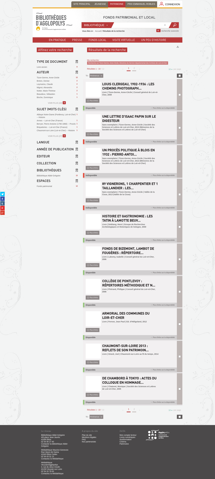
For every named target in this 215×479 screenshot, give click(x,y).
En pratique (57, 40)
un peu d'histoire (153, 40)
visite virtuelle (123, 40)
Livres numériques (127, 437)
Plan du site (87, 435)
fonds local (97, 40)
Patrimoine (124, 444)
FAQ (84, 439)
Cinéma (123, 442)
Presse (77, 40)
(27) (57, 135)
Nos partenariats (89, 442)
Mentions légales (89, 437)
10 (170, 69)
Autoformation (125, 439)
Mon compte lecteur (128, 435)
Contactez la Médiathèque (52, 459)
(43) (57, 102)
